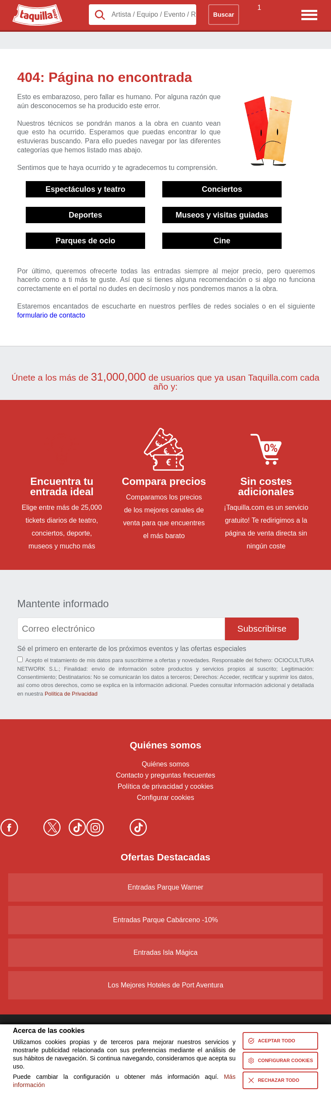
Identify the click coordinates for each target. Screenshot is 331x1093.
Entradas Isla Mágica (165, 952)
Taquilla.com (31, 7)
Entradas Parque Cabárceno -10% (165, 919)
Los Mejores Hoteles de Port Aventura (165, 985)
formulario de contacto (51, 315)
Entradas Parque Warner (165, 887)
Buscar (223, 14)
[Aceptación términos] (20, 659)
